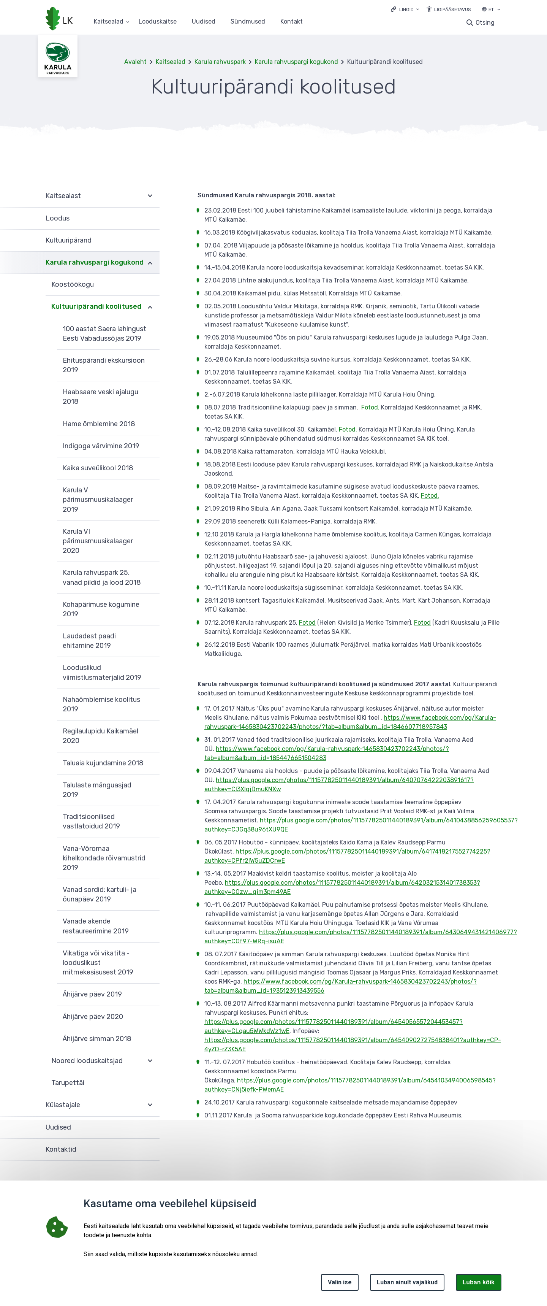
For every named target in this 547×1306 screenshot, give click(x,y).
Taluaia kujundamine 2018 (103, 763)
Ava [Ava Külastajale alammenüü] (150, 1105)
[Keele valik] (499, 10)
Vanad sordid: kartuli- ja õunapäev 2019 (99, 894)
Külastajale (63, 1105)
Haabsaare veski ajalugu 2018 (100, 397)
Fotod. (370, 407)
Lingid (406, 9)
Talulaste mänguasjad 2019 (97, 790)
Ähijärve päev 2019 (92, 994)
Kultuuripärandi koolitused (96, 306)
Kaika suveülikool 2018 (98, 468)
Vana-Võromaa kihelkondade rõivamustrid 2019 (104, 858)
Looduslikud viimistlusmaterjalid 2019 (102, 672)
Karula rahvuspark (220, 61)
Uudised (203, 22)
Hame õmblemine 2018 (99, 424)
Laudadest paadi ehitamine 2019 (89, 641)
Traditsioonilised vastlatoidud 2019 (91, 821)
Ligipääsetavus (452, 9)
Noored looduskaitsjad (87, 1061)
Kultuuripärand (69, 240)
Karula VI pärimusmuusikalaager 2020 (98, 541)
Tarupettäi (67, 1083)
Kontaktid (61, 1149)
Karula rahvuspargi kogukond (296, 61)
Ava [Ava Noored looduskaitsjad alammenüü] (150, 1061)
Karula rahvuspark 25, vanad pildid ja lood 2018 (102, 577)
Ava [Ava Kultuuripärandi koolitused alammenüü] (150, 307)
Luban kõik (479, 1282)
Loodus (58, 218)
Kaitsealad (170, 61)
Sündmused (248, 22)
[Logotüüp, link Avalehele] (59, 19)
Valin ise (340, 1282)
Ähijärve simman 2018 (97, 1039)
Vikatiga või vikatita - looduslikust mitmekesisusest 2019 (98, 962)
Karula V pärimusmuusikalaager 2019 (98, 499)
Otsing (485, 22)
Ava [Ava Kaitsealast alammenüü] (150, 196)
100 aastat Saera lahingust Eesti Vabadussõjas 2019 (104, 334)
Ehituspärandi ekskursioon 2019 (104, 365)
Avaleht (135, 61)
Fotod (307, 622)
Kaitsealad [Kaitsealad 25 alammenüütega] (108, 22)
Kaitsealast (63, 196)
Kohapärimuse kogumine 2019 (101, 609)
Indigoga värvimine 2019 (101, 446)
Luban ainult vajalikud (407, 1282)
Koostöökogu (72, 284)
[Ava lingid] (405, 9)
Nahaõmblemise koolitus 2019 (101, 704)
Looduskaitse (158, 22)
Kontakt (291, 22)
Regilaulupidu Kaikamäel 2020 (100, 736)
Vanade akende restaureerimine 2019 (96, 926)
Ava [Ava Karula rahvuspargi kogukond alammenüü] (150, 263)
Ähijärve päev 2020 (93, 1016)
